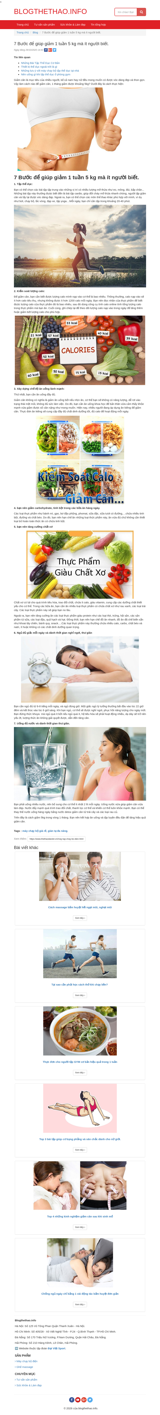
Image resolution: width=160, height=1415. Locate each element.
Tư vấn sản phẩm (44, 24)
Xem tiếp (80, 918)
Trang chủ (23, 24)
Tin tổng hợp (98, 24)
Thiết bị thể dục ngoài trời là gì (39, 66)
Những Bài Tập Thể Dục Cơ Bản (40, 62)
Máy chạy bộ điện (26, 1361)
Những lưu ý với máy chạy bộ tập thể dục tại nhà (50, 70)
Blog (35, 32)
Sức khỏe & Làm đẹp (72, 24)
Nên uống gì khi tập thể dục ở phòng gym (45, 74)
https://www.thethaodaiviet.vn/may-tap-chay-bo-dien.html (56, 839)
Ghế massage (24, 1366)
